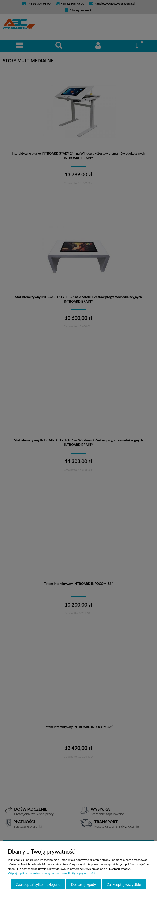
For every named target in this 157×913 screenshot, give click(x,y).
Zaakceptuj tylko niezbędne (38, 884)
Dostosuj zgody (83, 884)
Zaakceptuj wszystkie (124, 884)
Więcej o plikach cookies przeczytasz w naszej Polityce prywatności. (52, 873)
